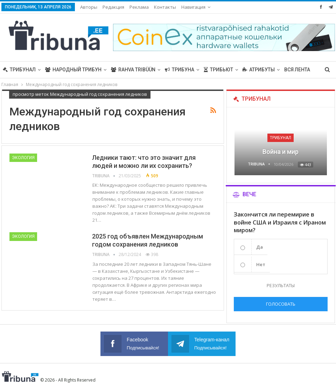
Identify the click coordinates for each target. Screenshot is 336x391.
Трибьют (218, 69)
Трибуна (179, 69)
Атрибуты (259, 69)
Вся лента (297, 69)
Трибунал (19, 69)
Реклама (139, 7)
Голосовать (280, 304)
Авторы (88, 7)
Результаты (281, 285)
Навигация (193, 7)
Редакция (113, 7)
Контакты (165, 7)
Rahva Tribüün (133, 69)
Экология (23, 157)
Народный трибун (73, 69)
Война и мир (280, 151)
